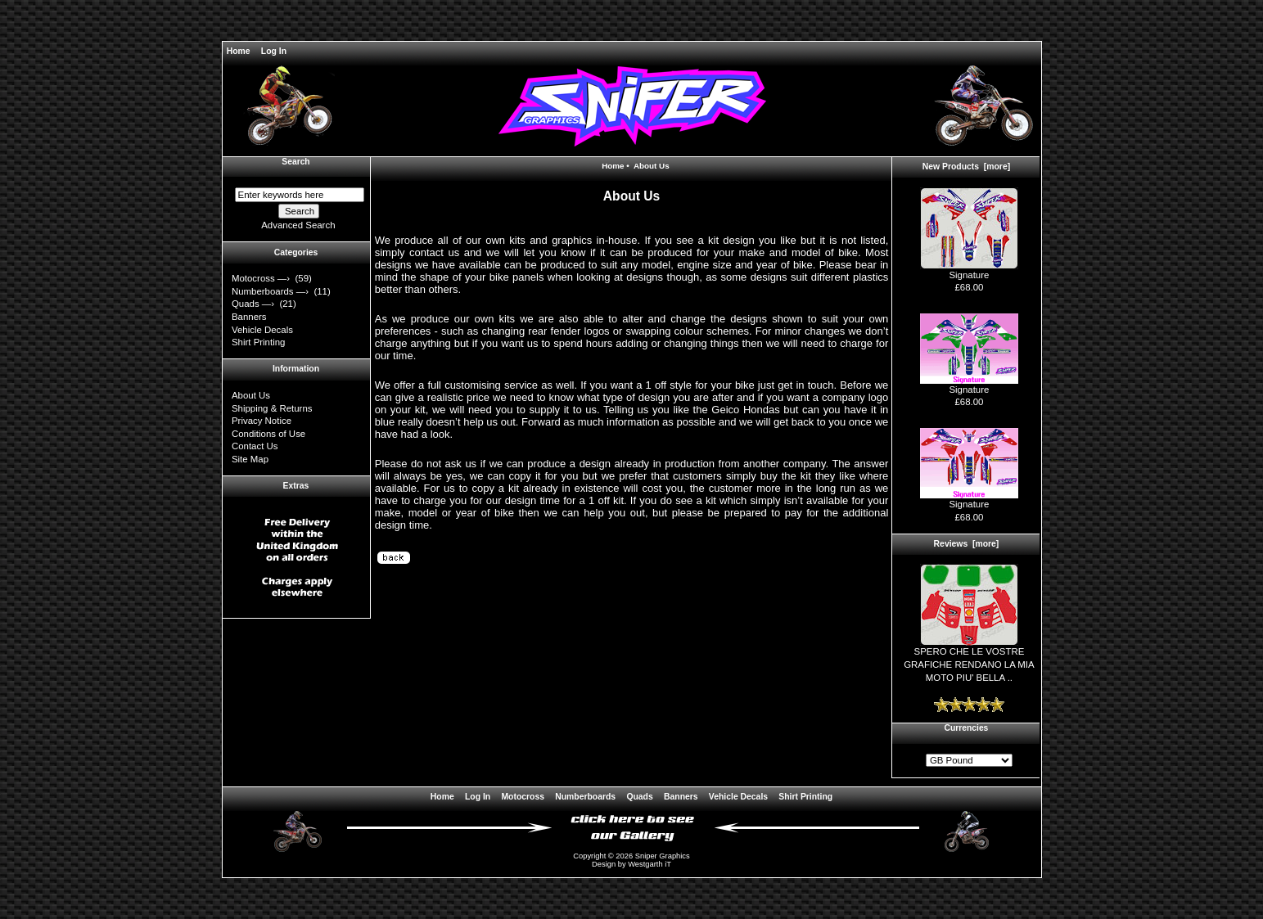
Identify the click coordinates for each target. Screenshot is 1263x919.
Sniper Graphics (662, 856)
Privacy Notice (261, 421)
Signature (969, 270)
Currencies (967, 727)
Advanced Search (298, 225)
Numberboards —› (271, 291)
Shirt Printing (258, 342)
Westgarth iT (649, 864)
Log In (273, 51)
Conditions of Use (268, 434)
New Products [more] (966, 166)
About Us (251, 395)
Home (238, 51)
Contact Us (255, 446)
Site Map (250, 459)
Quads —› (254, 304)
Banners (249, 317)
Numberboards (585, 796)
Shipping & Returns (272, 408)
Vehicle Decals (262, 330)
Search (295, 161)
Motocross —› (262, 278)
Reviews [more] (966, 543)
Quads (639, 796)
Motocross (522, 796)
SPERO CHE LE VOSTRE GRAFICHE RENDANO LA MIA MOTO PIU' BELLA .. (969, 659)
